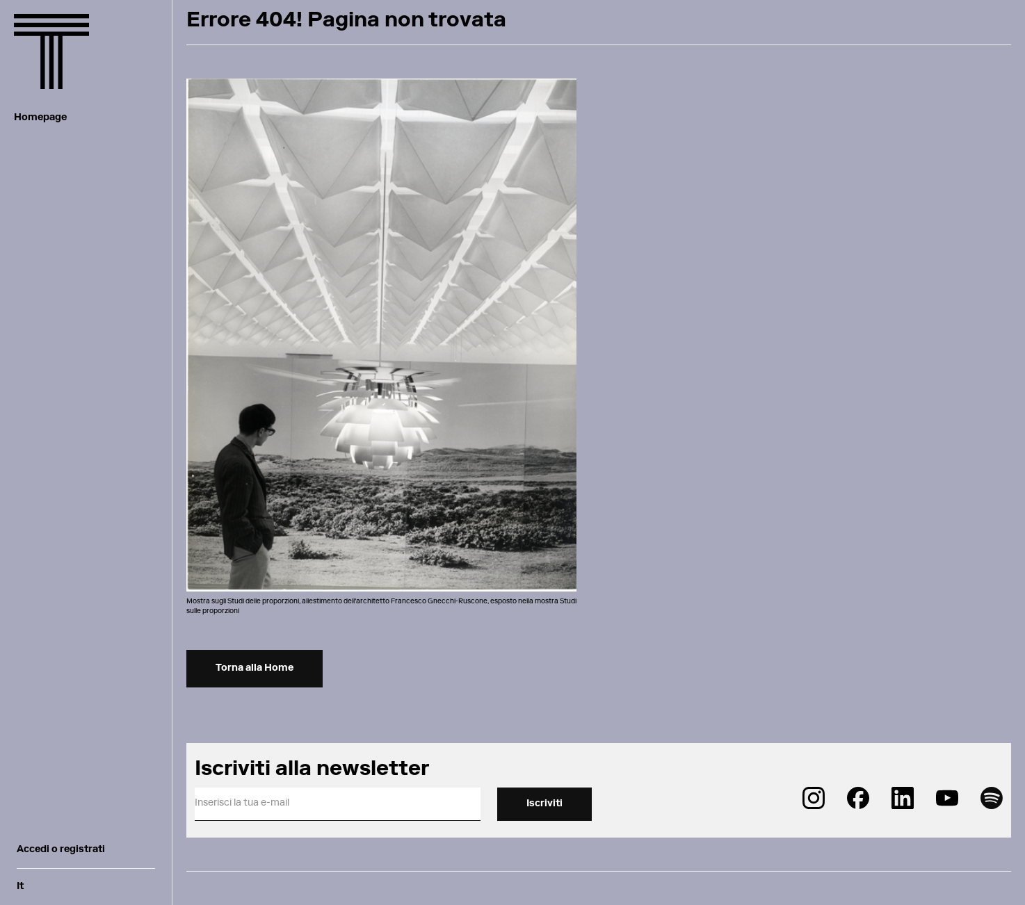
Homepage (40, 118)
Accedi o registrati (61, 850)
